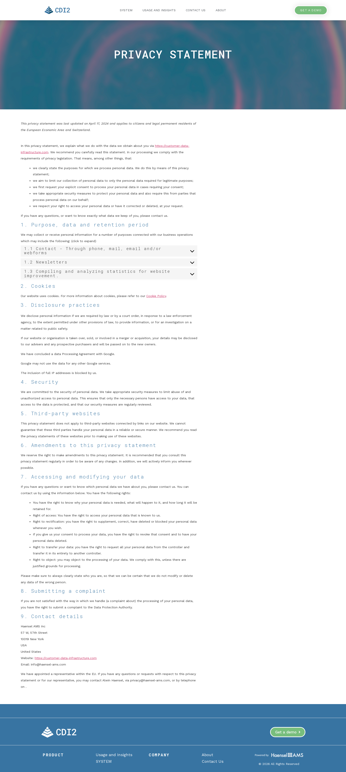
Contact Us (195, 10)
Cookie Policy (156, 296)
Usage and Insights (159, 10)
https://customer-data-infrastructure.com (66, 658)
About (221, 10)
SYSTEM (126, 10)
